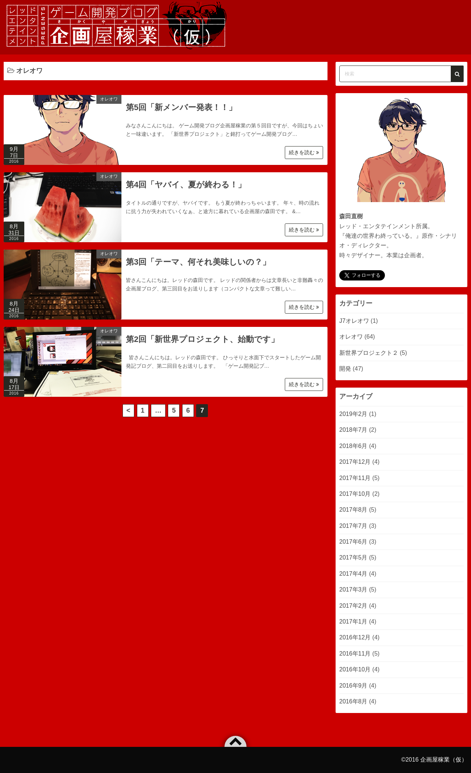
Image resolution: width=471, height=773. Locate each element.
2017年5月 (353, 557)
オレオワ (109, 99)
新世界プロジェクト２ (368, 353)
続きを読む (304, 152)
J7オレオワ (354, 321)
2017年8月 (353, 509)
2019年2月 (353, 414)
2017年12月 (355, 462)
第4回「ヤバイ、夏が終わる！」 (186, 184)
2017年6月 (353, 542)
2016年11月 (355, 653)
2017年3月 (353, 589)
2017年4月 (353, 574)
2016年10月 (355, 669)
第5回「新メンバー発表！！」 (181, 107)
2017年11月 (355, 478)
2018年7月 (353, 430)
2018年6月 (353, 446)
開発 (345, 369)
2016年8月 (353, 701)
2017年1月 (353, 621)
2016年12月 (355, 637)
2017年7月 (353, 526)
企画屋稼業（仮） (443, 759)
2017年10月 (355, 494)
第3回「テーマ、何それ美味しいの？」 (198, 262)
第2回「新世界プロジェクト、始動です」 (202, 339)
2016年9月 (353, 685)
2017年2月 (353, 606)
